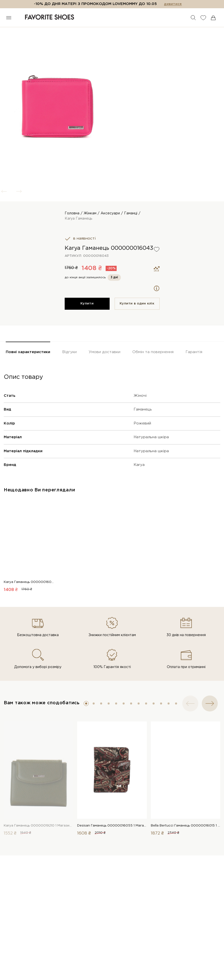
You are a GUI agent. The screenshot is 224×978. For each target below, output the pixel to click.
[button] (86, 703)
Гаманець (143, 409)
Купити (87, 303)
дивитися (173, 4)
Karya (139, 464)
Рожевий (142, 423)
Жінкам (90, 213)
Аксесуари (110, 213)
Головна (72, 213)
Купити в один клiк (137, 303)
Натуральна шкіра (151, 437)
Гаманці (130, 213)
